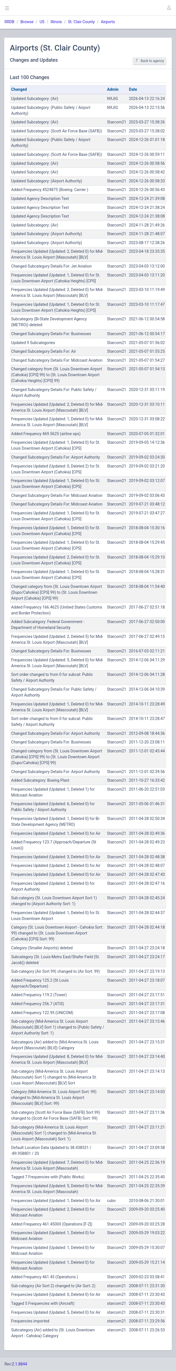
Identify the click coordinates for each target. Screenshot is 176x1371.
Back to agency (149, 61)
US (42, 22)
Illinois (56, 22)
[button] (168, 8)
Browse (26, 22)
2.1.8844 (19, 1364)
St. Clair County (81, 22)
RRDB (9, 22)
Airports (108, 22)
